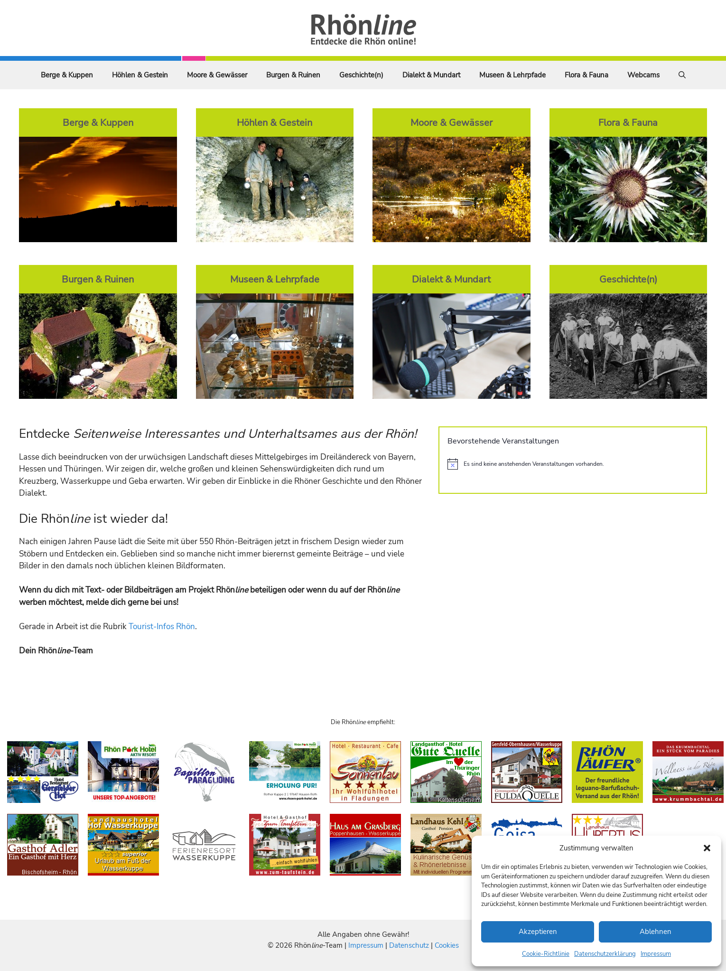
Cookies (447, 945)
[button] (707, 848)
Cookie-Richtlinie (545, 954)
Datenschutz (409, 945)
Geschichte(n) (361, 75)
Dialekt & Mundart (431, 75)
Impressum (656, 954)
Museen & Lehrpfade (512, 75)
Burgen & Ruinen (293, 75)
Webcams (643, 75)
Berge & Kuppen (67, 75)
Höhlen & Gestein (140, 75)
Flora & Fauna (586, 75)
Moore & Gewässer (217, 75)
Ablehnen (655, 931)
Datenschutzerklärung (605, 954)
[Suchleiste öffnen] (682, 75)
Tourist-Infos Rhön (162, 626)
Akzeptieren (538, 931)
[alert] (572, 464)
